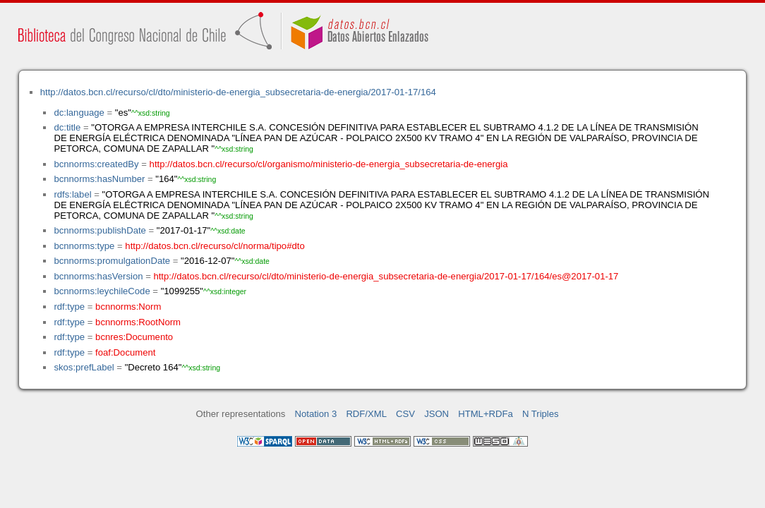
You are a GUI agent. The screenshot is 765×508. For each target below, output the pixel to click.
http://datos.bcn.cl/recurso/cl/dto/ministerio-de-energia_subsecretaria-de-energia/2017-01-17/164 (238, 92)
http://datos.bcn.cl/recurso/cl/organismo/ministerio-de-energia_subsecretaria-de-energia (329, 164)
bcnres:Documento (134, 337)
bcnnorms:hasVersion (98, 276)
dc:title (67, 127)
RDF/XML (366, 414)
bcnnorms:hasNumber (99, 179)
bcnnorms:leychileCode (102, 291)
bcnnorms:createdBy (96, 164)
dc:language (79, 112)
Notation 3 (316, 414)
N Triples (540, 414)
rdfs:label (72, 194)
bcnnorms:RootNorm (138, 322)
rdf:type (69, 306)
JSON (436, 414)
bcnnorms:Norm (128, 306)
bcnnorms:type (84, 246)
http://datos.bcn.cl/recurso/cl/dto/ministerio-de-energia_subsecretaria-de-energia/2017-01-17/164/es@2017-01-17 (385, 276)
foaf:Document (125, 352)
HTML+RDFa (485, 414)
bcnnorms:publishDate (99, 230)
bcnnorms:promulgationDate (112, 260)
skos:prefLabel (84, 367)
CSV (405, 414)
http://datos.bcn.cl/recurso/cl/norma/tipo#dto (214, 246)
